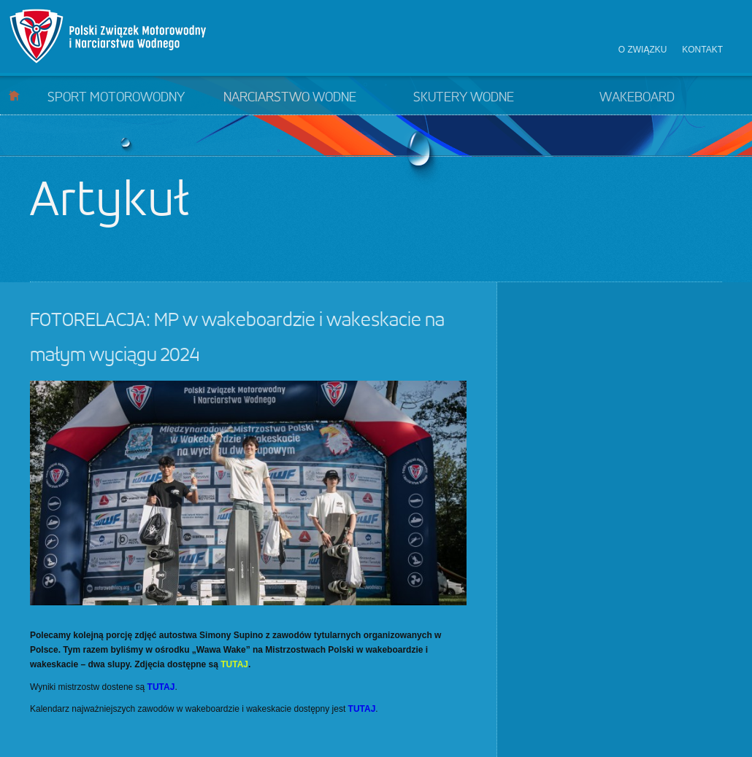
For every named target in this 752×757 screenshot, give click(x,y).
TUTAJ (234, 664)
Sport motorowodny (116, 97)
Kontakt (702, 49)
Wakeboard (637, 97)
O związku (642, 49)
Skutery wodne (463, 97)
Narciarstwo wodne (289, 97)
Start (14, 95)
